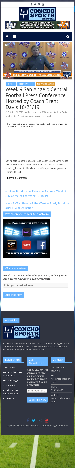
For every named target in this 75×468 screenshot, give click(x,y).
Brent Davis (62, 112)
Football (10, 84)
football (9, 116)
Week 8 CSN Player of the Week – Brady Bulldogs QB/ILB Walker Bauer (37, 205)
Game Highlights (11, 380)
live (15, 116)
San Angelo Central (45, 84)
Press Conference (26, 84)
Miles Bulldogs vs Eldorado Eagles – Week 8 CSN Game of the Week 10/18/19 (35, 194)
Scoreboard (9, 385)
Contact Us (8, 398)
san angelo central (43, 116)
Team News (9, 367)
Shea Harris (32, 112)
